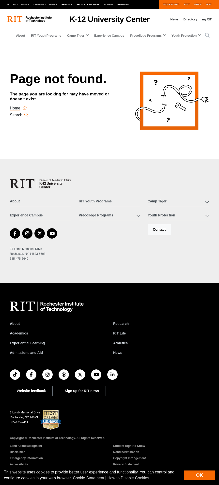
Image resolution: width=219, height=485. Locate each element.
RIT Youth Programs (46, 35)
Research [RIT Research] (121, 324)
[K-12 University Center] (41, 184)
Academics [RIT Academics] (19, 333)
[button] (207, 35)
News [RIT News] (117, 353)
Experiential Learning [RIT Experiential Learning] (27, 343)
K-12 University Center (109, 19)
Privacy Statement (126, 464)
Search (19, 115)
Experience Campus (109, 35)
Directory (190, 19)
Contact (159, 229)
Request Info (171, 4)
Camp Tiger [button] (75, 35)
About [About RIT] (15, 324)
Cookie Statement (88, 478)
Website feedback (31, 391)
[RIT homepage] (29, 19)
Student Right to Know (129, 446)
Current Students (45, 4)
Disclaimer (17, 452)
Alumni (108, 4)
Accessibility (19, 464)
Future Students (18, 4)
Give (208, 4)
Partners (123, 4)
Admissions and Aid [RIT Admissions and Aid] (26, 353)
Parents (67, 4)
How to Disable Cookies (128, 478)
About (20, 35)
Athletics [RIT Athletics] (120, 343)
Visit (186, 4)
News (174, 19)
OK (199, 475)
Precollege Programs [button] (146, 35)
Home (18, 108)
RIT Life (119, 333)
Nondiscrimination (126, 452)
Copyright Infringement (129, 458)
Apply (197, 4)
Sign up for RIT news (82, 391)
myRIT (207, 19)
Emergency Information (26, 458)
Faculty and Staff (88, 4)
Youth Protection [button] (184, 35)
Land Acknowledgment (26, 446)
